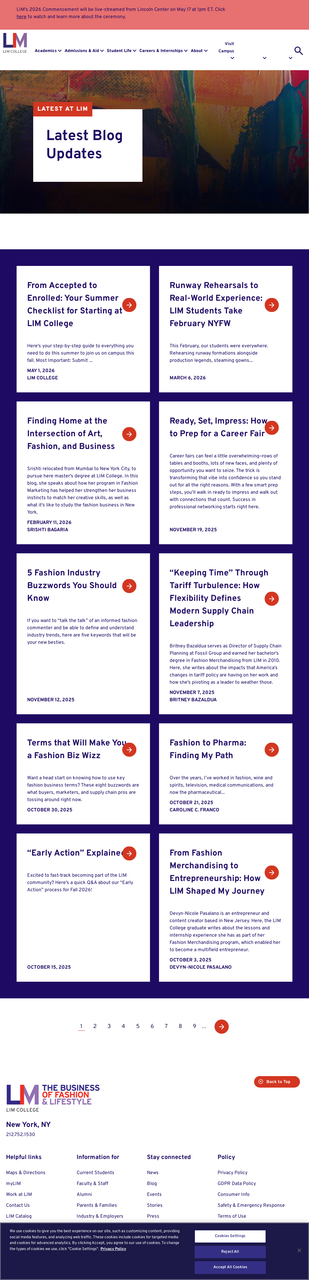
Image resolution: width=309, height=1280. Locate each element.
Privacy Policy (232, 1173)
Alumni (84, 1195)
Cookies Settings (230, 1236)
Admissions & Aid (82, 51)
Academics (46, 51)
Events (159, 226)
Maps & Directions (26, 1173)
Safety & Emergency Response (251, 1206)
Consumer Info (234, 1195)
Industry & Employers (100, 1216)
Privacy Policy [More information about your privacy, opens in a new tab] (113, 1249)
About (197, 51)
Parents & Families (97, 1206)
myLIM (13, 1184)
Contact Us (18, 1206)
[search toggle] (299, 51)
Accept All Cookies (230, 1267)
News (120, 226)
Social (133, 235)
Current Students (95, 1173)
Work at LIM (19, 1195)
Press (153, 1216)
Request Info (258, 47)
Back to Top (275, 1082)
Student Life (119, 51)
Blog (196, 226)
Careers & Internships (161, 51)
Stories (92, 235)
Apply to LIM (284, 47)
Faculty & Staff (92, 1184)
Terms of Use (232, 1216)
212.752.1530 (20, 1135)
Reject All (230, 1251)
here (22, 17)
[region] (154, 1251)
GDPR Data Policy (237, 1184)
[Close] (299, 1250)
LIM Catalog (19, 1216)
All (87, 226)
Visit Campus (226, 47)
